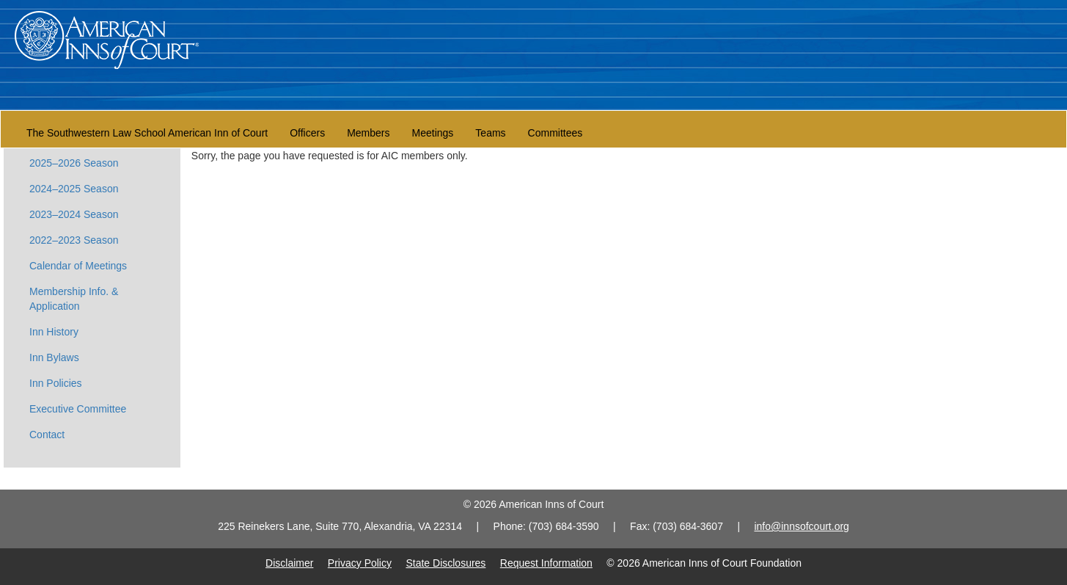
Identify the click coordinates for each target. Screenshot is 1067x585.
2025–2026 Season (73, 163)
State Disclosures (445, 563)
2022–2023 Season (73, 240)
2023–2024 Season (73, 214)
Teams (490, 133)
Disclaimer (289, 563)
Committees (555, 133)
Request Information (546, 563)
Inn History (53, 332)
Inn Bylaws (54, 357)
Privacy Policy (360, 563)
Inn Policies (55, 383)
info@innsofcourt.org (801, 526)
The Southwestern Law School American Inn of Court (147, 133)
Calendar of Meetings (78, 266)
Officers (307, 133)
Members (368, 133)
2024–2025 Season (73, 189)
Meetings (433, 133)
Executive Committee (77, 409)
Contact (47, 434)
